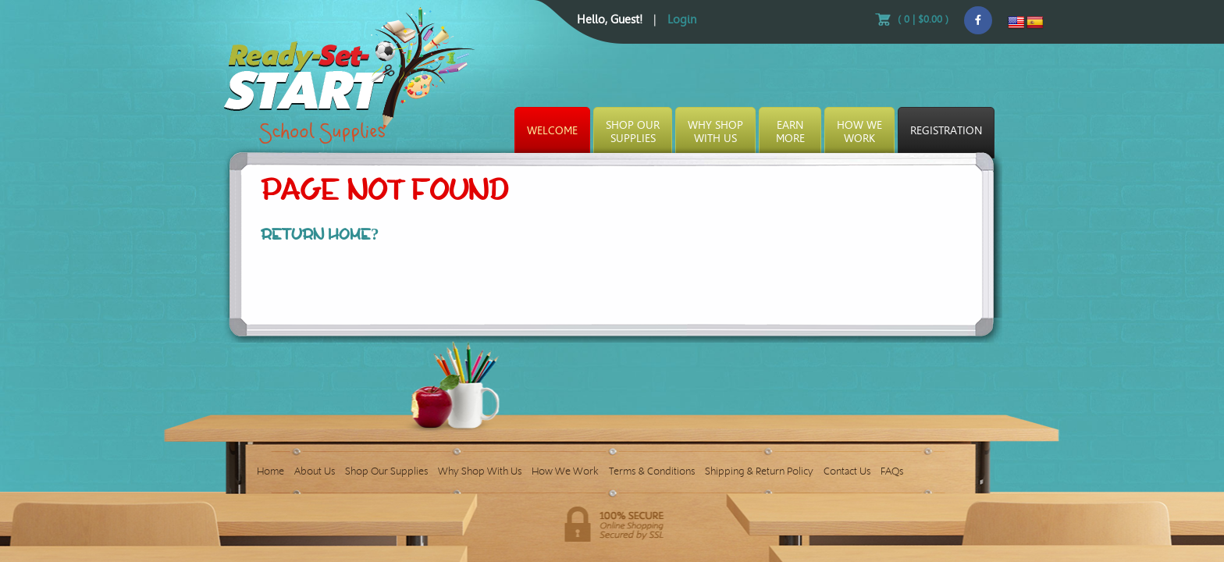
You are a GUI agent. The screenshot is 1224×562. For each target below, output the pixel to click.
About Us (314, 471)
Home (270, 471)
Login (681, 19)
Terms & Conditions (652, 471)
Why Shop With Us (479, 471)
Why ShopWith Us (715, 132)
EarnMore (790, 132)
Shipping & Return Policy (759, 471)
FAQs (892, 471)
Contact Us (847, 471)
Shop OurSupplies (633, 132)
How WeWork (859, 132)
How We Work (565, 471)
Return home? (320, 234)
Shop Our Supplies (386, 471)
